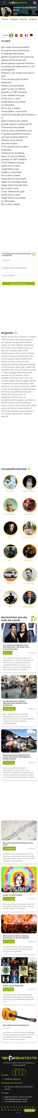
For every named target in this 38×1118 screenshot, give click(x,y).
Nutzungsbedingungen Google (15, 1101)
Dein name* (6, 260)
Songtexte (14, 19)
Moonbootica (9, 709)
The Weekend (9, 848)
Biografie (23, 19)
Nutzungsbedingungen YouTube (16, 1099)
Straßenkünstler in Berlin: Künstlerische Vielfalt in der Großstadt (15, 703)
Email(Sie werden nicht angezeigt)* (14, 268)
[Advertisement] (19, 27)
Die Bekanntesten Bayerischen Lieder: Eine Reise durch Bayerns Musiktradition (17, 757)
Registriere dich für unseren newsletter (18, 1097)
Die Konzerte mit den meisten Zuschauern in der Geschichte (16, 937)
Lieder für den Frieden (12, 895)
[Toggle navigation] (4, 3)
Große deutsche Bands (13, 986)
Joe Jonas (7, 653)
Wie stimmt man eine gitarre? (16, 1025)
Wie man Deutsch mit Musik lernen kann (18, 844)
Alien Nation (8, 763)
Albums (5, 19)
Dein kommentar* (8, 275)
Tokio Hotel (8, 989)
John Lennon (9, 899)
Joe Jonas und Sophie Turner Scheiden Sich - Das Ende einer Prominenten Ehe (16, 647)
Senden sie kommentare (18, 283)
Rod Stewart (8, 941)
